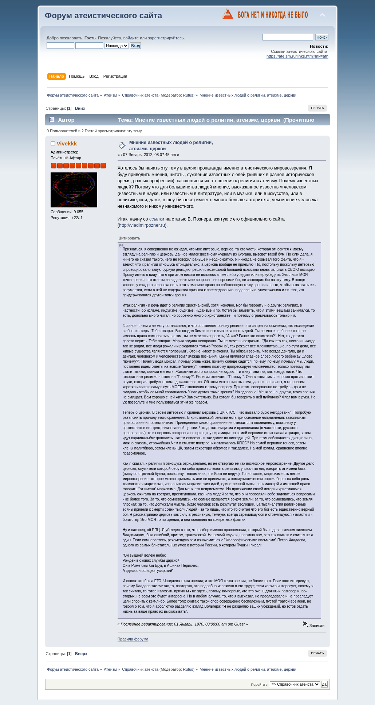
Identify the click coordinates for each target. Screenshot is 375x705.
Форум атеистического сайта (103, 15)
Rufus (188, 95)
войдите (131, 38)
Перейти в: (259, 684)
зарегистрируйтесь (165, 38)
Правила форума (133, 639)
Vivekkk (67, 143)
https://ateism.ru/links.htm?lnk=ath (297, 56)
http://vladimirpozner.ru (142, 225)
